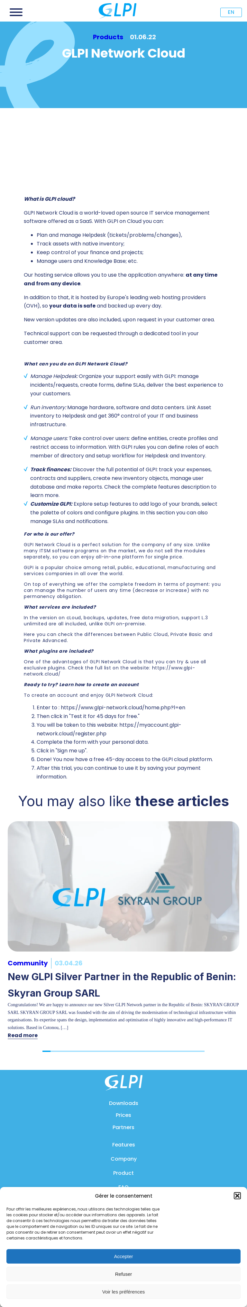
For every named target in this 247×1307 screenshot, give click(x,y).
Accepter (123, 1256)
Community (28, 963)
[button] (237, 1195)
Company (124, 1159)
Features (123, 1144)
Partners (123, 1127)
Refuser (123, 1274)
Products (108, 36)
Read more (23, 1035)
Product (123, 1173)
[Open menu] (16, 12)
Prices (123, 1115)
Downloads (123, 1103)
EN (231, 12)
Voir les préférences (123, 1291)
